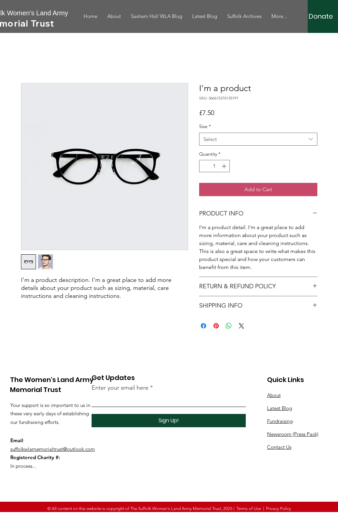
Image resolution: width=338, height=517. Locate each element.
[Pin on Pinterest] (216, 326)
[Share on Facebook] (203, 326)
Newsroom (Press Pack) (292, 434)
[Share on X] (241, 326)
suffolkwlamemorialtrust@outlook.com (52, 449)
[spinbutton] (214, 166)
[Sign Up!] (169, 420)
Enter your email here (120, 388)
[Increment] (224, 166)
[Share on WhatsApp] (229, 326)
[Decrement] (204, 166)
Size (205, 126)
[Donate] (321, 16)
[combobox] (258, 139)
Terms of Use (248, 508)
